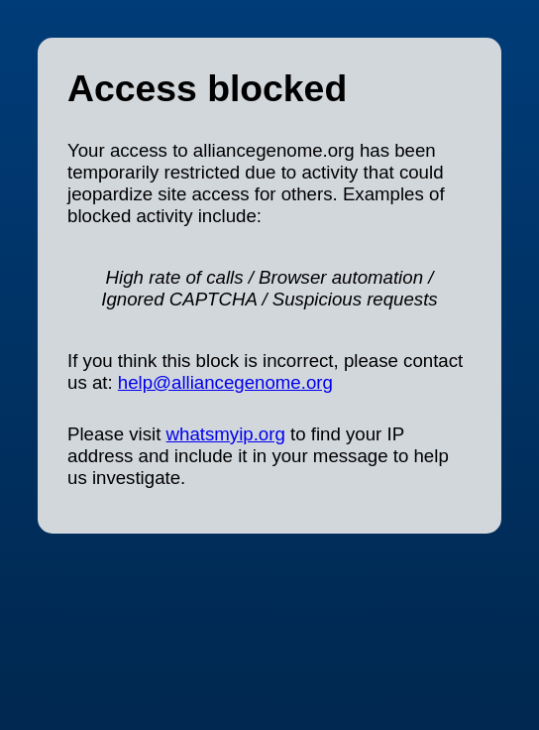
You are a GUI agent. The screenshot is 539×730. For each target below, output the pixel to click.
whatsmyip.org (225, 434)
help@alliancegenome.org (225, 382)
